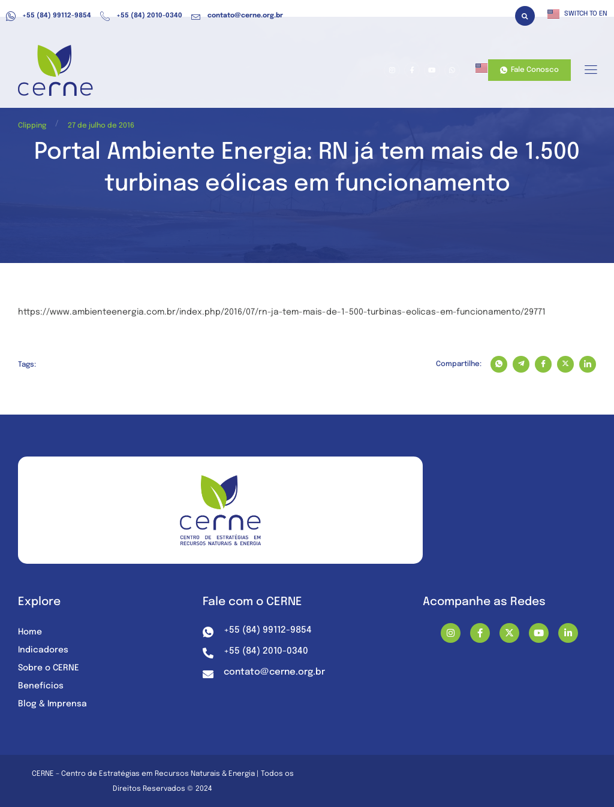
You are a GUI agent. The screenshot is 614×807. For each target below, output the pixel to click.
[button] (525, 16)
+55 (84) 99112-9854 (48, 16)
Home (30, 632)
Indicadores (43, 650)
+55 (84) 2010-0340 (141, 16)
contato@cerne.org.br (237, 16)
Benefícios (41, 686)
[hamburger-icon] (590, 71)
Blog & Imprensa (52, 704)
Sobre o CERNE (48, 668)
